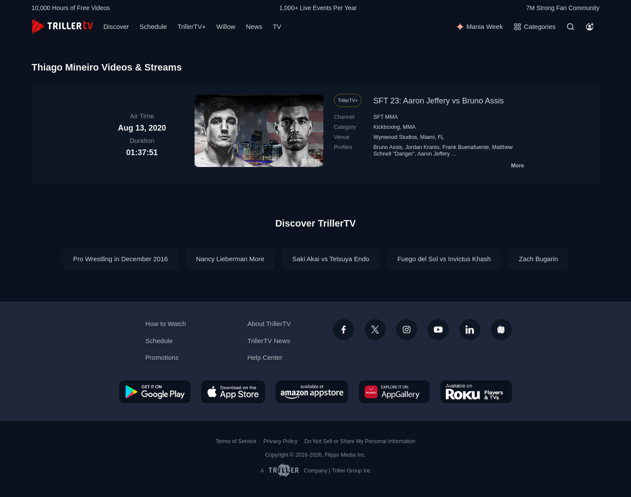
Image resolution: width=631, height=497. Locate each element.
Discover (116, 26)
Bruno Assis (387, 147)
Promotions (162, 357)
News (254, 26)
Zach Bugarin (538, 259)
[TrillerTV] (62, 26)
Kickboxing (386, 127)
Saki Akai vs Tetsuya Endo (330, 259)
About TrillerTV (269, 323)
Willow (225, 26)
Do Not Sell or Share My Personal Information (360, 441)
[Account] (589, 26)
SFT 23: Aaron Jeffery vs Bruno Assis (438, 100)
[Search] (570, 26)
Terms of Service (236, 441)
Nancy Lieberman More (230, 259)
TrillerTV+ (191, 26)
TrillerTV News (268, 340)
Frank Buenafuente (466, 147)
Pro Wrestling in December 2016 (120, 259)
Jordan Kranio (422, 147)
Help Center (264, 357)
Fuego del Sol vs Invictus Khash (444, 259)
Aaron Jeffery (433, 154)
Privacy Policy (280, 441)
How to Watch (165, 323)
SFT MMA (385, 117)
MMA (409, 127)
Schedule (153, 26)
